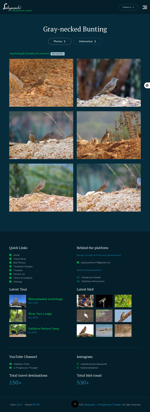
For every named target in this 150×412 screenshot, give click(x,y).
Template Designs (23, 266)
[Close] (75, 404)
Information (86, 41)
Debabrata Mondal (91, 277)
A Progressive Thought (26, 367)
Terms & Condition (22, 278)
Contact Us (19, 274)
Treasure (18, 270)
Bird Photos (19, 262)
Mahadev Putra (21, 364)
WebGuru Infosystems (93, 281)
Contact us (122, 7)
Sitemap (17, 281)
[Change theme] (147, 85)
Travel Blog (19, 259)
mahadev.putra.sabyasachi (94, 364)
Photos (58, 41)
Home (16, 255)
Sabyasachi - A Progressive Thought (102, 404)
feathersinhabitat (89, 367)
